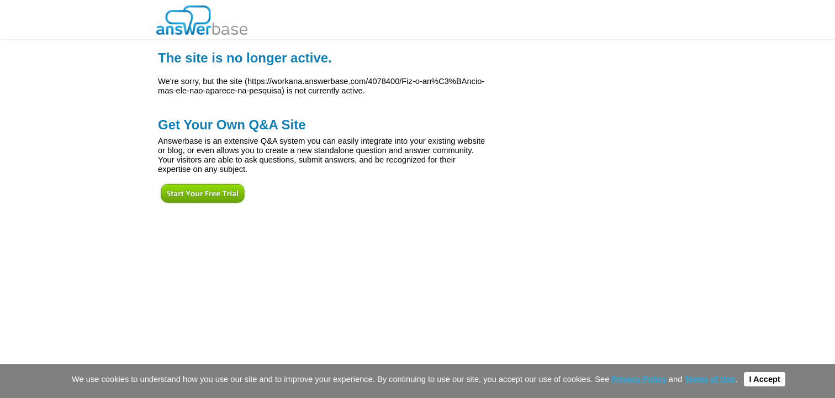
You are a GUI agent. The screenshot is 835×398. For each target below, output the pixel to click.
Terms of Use (709, 379)
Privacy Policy (638, 379)
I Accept (764, 379)
